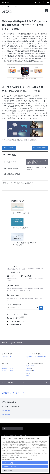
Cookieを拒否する (10, 466)
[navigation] (46, 10)
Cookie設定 (8, 470)
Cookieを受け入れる (11, 463)
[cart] (39, 2)
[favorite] (35, 2)
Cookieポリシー (17, 457)
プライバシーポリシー (22, 459)
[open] (44, 2)
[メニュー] (48, 2)
